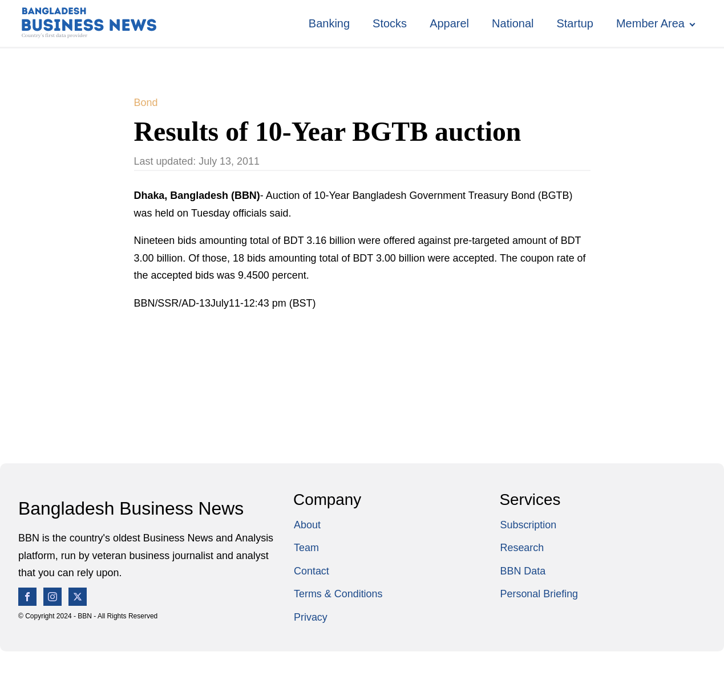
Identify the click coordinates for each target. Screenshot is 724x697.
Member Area (650, 23)
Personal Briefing (539, 594)
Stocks (390, 23)
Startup (574, 23)
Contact (311, 571)
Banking (329, 23)
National (512, 23)
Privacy (310, 617)
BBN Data (523, 571)
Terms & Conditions (338, 594)
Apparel (449, 23)
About (307, 525)
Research (522, 547)
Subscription (528, 525)
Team (306, 547)
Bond (146, 102)
